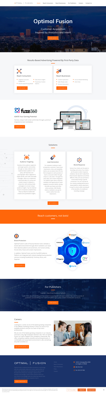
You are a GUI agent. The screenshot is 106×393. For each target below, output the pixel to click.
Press (55, 369)
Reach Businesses (61, 3)
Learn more (53, 38)
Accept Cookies (91, 390)
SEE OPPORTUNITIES (21, 347)
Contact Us (89, 3)
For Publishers (72, 3)
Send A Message (20, 381)
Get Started (53, 203)
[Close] (103, 390)
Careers (81, 3)
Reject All (82, 390)
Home (38, 3)
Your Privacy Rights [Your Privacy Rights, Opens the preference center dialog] (71, 390)
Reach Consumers (48, 3)
